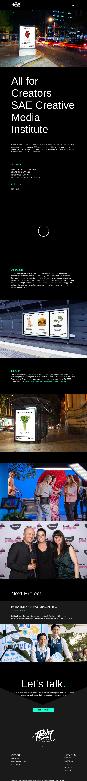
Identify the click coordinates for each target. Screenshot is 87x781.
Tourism (67, 771)
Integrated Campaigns (21, 175)
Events (66, 764)
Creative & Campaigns (20, 172)
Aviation (67, 758)
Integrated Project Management (25, 178)
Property (67, 767)
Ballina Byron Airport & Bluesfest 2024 (34, 607)
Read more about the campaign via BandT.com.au (45, 381)
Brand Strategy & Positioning (24, 169)
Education (15, 189)
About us (15, 758)
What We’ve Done (19, 761)
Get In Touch (43, 710)
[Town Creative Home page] (26, 5)
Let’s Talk (15, 765)
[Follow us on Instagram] (42, 747)
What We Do (16, 755)
